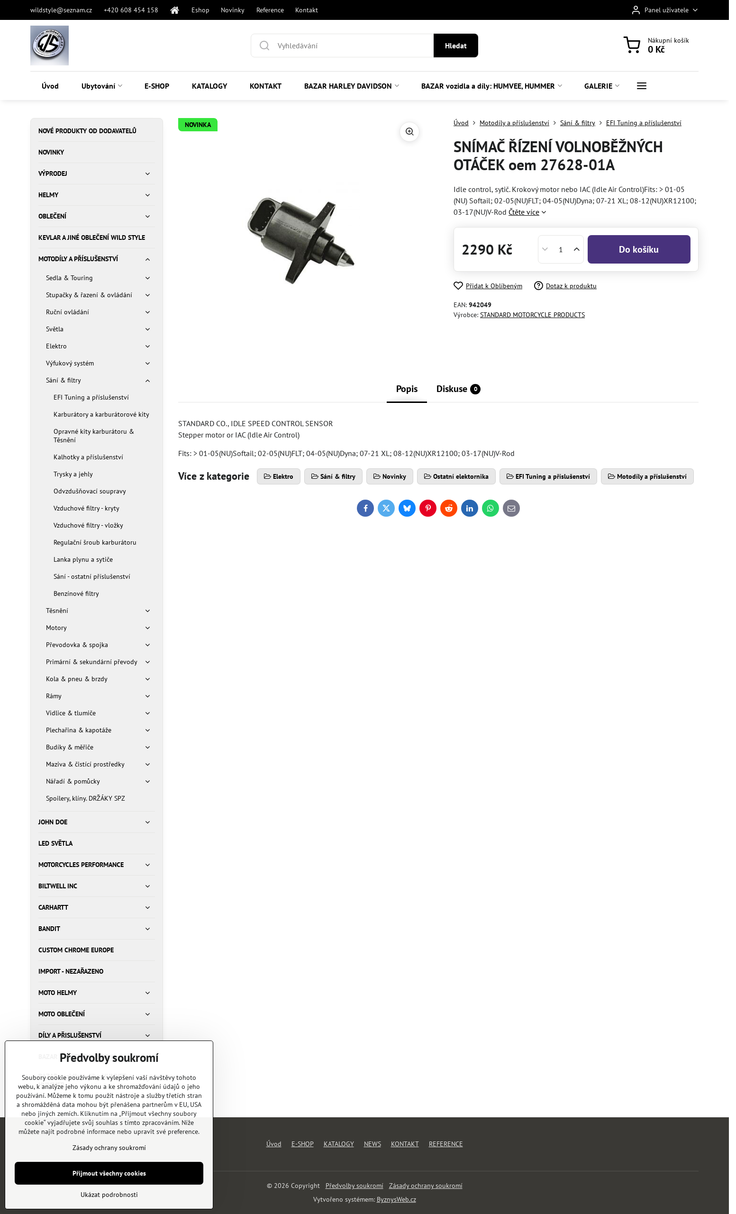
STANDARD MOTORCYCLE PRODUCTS (532, 314)
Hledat (456, 45)
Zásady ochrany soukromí (426, 1185)
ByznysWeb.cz (396, 1199)
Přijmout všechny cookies (109, 1193)
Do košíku (639, 249)
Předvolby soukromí (354, 1185)
